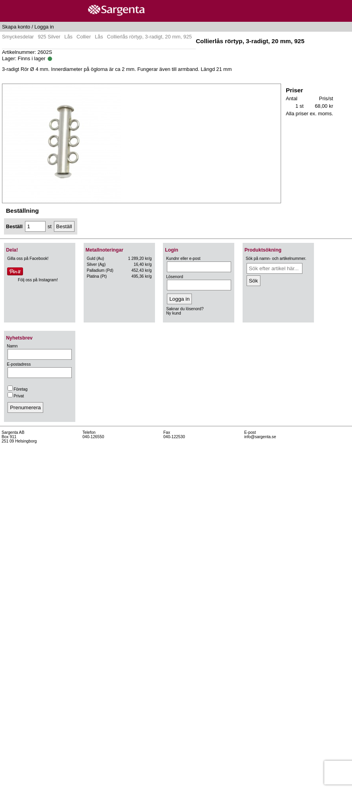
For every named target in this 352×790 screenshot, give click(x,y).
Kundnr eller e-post (183, 258)
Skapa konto (16, 27)
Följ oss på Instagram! (38, 280)
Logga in (44, 27)
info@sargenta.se (260, 437)
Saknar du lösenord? (184, 309)
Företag (17, 389)
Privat (16, 396)
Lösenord (174, 277)
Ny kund (173, 313)
